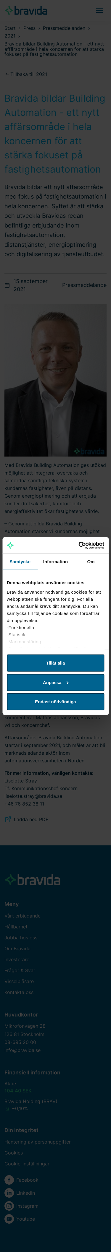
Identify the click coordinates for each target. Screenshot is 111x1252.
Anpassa (56, 682)
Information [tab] (55, 561)
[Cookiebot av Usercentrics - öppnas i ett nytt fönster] (79, 545)
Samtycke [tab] (19, 561)
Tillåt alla (55, 662)
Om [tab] (91, 561)
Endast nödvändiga (55, 701)
